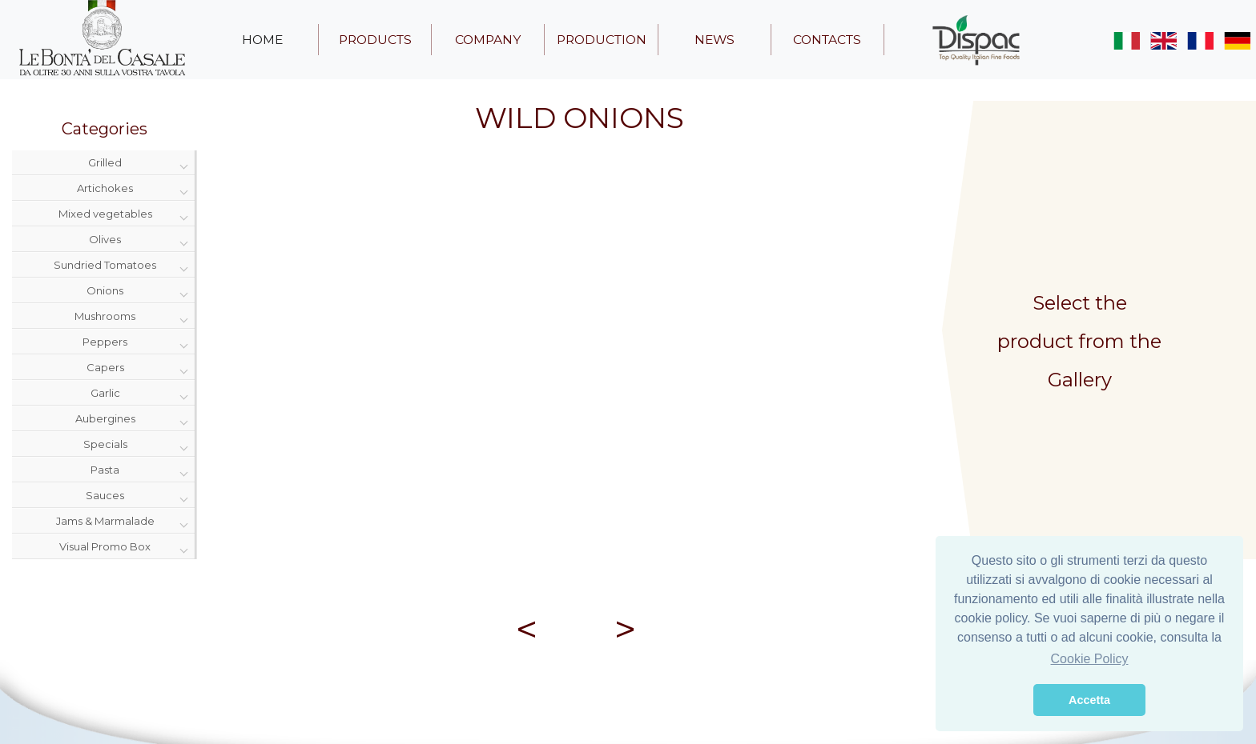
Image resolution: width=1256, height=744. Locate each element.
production (601, 39)
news (714, 39)
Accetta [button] (1089, 700)
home (262, 39)
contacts (827, 39)
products (375, 39)
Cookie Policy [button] (1090, 659)
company (488, 39)
